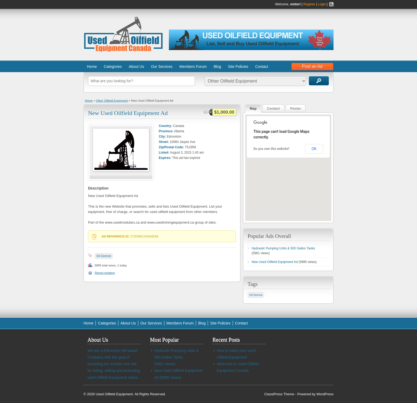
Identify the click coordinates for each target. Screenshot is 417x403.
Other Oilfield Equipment (112, 100)
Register (309, 4)
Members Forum (193, 66)
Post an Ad (312, 66)
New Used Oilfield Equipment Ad (128, 113)
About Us (136, 66)
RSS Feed (331, 4)
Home (92, 66)
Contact (261, 66)
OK (314, 149)
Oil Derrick (103, 256)
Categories (113, 66)
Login (322, 4)
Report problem (105, 272)
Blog (217, 66)
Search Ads (319, 80)
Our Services (162, 66)
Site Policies (238, 66)
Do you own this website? (271, 149)
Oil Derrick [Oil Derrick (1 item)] (255, 295)
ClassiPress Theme (279, 394)
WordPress (324, 394)
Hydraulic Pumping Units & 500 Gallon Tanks (283, 248)
